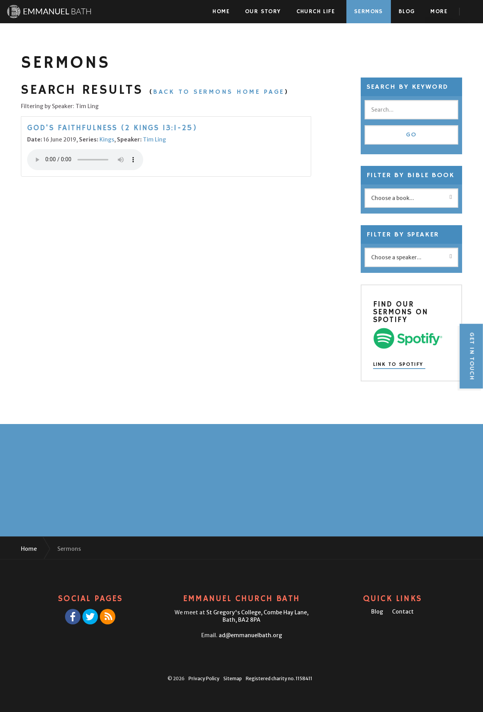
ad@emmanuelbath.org (250, 635)
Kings (106, 139)
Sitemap (232, 678)
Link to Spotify (398, 365)
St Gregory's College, (257, 616)
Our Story (263, 11)
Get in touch (471, 356)
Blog (407, 11)
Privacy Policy (203, 678)
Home (221, 11)
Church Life (315, 11)
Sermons (368, 11)
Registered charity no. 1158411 (279, 678)
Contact (403, 611)
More (438, 11)
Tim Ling (154, 139)
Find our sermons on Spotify (400, 312)
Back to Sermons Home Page (218, 92)
